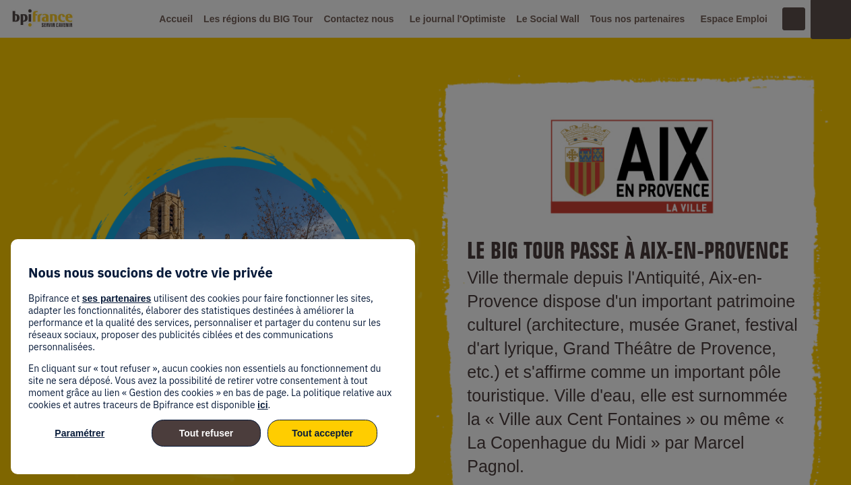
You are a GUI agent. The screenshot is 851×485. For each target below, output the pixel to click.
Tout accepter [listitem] (322, 433)
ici (262, 404)
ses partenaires (117, 298)
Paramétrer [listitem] (79, 433)
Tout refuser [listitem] (206, 433)
